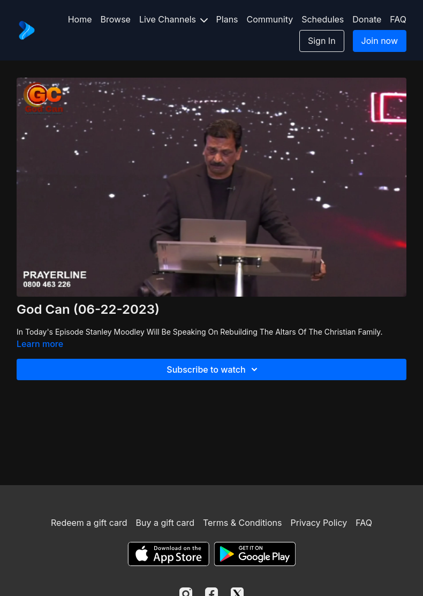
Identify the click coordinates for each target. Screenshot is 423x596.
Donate (366, 19)
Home (80, 19)
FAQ (398, 19)
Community (270, 19)
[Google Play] (255, 554)
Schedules (322, 19)
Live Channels (173, 19)
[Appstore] (168, 554)
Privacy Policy (318, 522)
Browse (116, 19)
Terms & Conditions (242, 522)
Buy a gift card (164, 522)
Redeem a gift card (89, 522)
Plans (227, 19)
